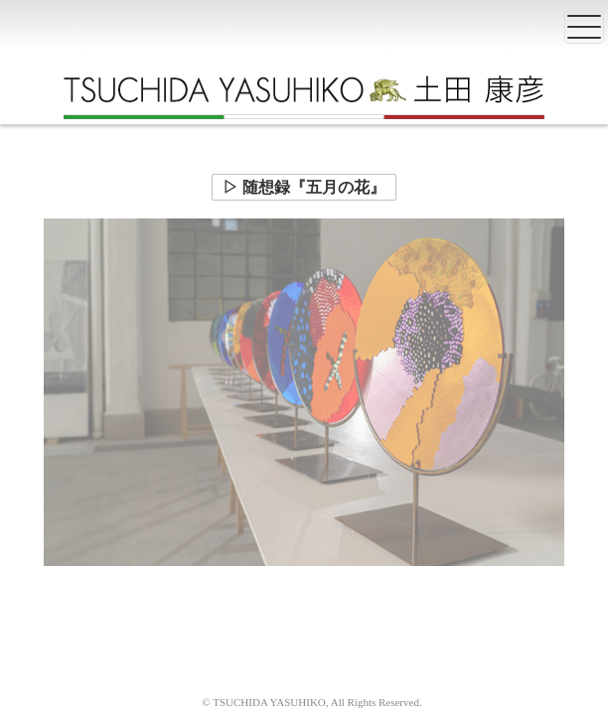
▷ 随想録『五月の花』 (304, 187)
